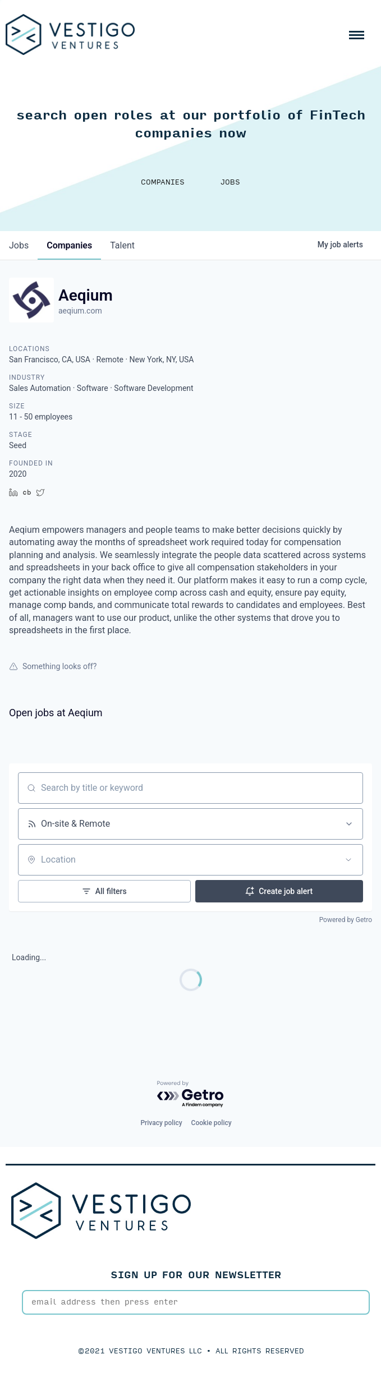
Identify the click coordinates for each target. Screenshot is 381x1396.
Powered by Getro (345, 920)
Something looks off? (53, 666)
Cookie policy (211, 1123)
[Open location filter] (348, 859)
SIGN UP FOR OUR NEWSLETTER (196, 1275)
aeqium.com (80, 310)
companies (69, 245)
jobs (19, 245)
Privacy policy (161, 1123)
